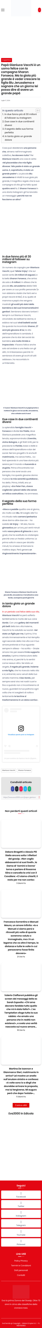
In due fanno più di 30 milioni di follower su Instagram (20, 116)
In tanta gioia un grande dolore (18, 138)
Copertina (6, 60)
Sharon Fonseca (24, 770)
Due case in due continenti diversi (19, 123)
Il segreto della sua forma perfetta (19, 130)
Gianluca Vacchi (8, 770)
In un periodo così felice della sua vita (20, 611)
